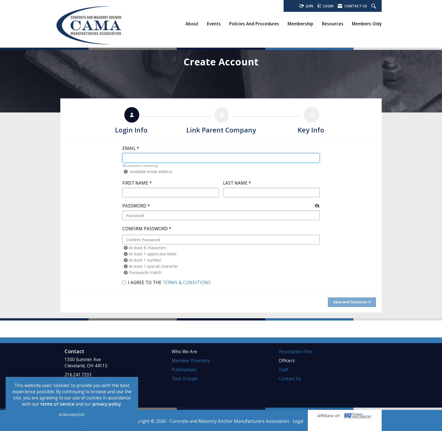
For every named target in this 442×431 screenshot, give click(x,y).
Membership (300, 23)
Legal (298, 421)
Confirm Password (145, 229)
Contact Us (290, 379)
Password (134, 206)
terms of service (57, 404)
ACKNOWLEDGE (72, 414)
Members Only (367, 23)
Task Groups (185, 379)
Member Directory (191, 361)
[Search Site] (374, 6)
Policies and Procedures (254, 23)
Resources (332, 23)
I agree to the (166, 283)
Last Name (235, 183)
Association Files (296, 352)
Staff (283, 370)
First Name (135, 183)
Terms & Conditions (187, 283)
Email (129, 148)
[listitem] (131, 121)
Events (214, 23)
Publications (184, 370)
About (191, 23)
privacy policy (106, 404)
